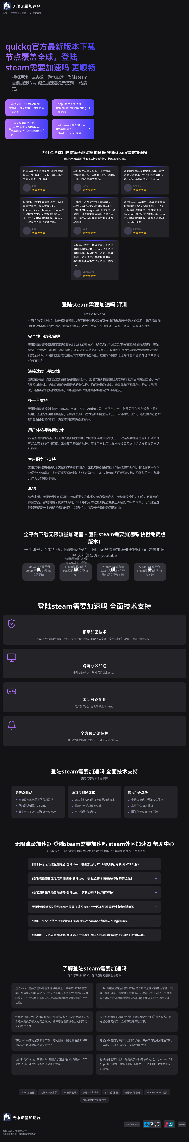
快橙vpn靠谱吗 (90, 1092)
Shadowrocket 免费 (157, 1092)
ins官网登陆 (70, 1092)
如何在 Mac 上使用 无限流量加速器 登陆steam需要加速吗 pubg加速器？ (81, 921)
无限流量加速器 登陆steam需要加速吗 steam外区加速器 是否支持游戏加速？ (84, 907)
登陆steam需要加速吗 (94, 1099)
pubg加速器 (27, 1092)
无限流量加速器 (18, 13)
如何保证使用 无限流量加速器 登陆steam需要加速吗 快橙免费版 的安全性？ (83, 878)
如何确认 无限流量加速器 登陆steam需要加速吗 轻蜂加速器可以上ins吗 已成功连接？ (89, 935)
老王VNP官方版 (49, 1092)
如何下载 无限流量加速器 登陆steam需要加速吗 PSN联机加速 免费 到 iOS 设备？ (86, 864)
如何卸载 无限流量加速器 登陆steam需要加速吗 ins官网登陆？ (74, 893)
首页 (5, 13)
